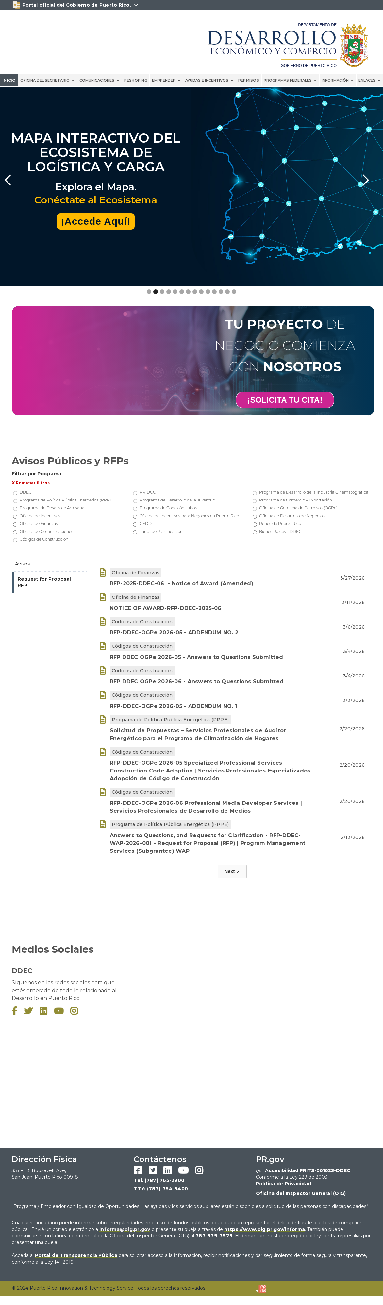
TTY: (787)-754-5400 (161, 1189)
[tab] (49, 564)
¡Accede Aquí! (96, 221)
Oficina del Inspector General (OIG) (301, 1193)
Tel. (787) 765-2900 (159, 1180)
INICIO (9, 80)
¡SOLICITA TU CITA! (284, 399)
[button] (47, 80)
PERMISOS (248, 80)
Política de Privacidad (283, 1183)
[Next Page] (232, 871)
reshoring (135, 80)
